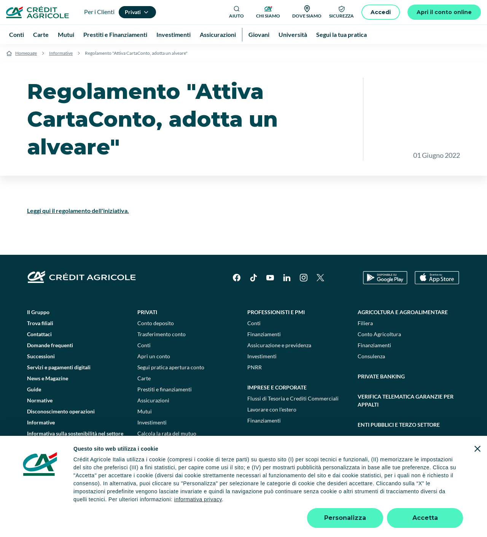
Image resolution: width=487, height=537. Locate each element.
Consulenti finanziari (161, 444)
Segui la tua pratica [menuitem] (341, 34)
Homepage (26, 53)
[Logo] (37, 12)
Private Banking (381, 376)
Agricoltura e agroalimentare (403, 312)
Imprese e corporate (277, 387)
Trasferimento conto (161, 334)
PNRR (254, 367)
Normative (40, 400)
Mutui (144, 411)
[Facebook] (236, 277)
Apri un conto (153, 356)
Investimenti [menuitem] (173, 34)
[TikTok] (253, 277)
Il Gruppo (38, 312)
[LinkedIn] (286, 277)
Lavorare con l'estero (271, 409)
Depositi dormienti (341, 502)
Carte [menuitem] (41, 34)
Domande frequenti (50, 345)
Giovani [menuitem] (258, 34)
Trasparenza (386, 502)
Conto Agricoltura (379, 334)
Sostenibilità (376, 445)
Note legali (102, 502)
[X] (320, 277)
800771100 (153, 518)
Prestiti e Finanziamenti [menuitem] (115, 34)
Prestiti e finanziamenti (164, 389)
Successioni (41, 356)
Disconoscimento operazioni (61, 411)
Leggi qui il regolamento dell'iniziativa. (78, 210)
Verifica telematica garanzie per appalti (406, 400)
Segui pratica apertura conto (170, 367)
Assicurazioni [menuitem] (218, 34)
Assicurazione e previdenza (279, 345)
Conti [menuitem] (16, 34)
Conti (144, 345)
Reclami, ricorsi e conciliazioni (276, 502)
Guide (34, 389)
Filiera (365, 323)
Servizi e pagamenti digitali (59, 367)
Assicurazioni (153, 400)
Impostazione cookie (146, 502)
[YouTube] (270, 277)
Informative (61, 53)
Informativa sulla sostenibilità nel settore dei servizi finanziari (75, 437)
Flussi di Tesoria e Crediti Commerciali (293, 398)
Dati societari (65, 502)
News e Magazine (47, 378)
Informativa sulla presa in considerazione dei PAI (75, 456)
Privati (147, 312)
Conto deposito (155, 323)
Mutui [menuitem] (66, 34)
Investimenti (152, 422)
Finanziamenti (264, 334)
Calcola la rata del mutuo (166, 433)
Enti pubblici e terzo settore (399, 424)
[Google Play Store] (385, 277)
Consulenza (371, 356)
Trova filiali (40, 323)
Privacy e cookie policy (205, 502)
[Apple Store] (437, 277)
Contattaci (39, 334)
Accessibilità (423, 502)
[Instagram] (303, 277)
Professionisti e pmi (276, 312)
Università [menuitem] (293, 34)
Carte (144, 378)
